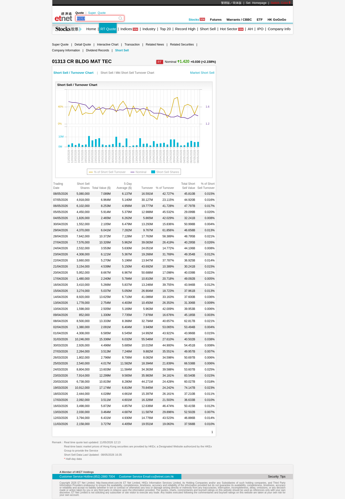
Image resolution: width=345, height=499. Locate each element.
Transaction (132, 44)
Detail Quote (83, 44)
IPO (260, 29)
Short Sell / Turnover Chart (74, 72)
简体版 (237, 3)
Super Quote (97, 13)
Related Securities (182, 44)
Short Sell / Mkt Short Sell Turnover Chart (127, 72)
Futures (216, 19)
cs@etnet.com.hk (162, 476)
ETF (260, 19)
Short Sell (208, 29)
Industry (148, 29)
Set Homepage (256, 3)
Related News (155, 44)
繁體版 (225, 3)
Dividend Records (97, 50)
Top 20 (165, 29)
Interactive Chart (107, 44)
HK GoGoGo (277, 19)
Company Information (66, 50)
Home (91, 29)
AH (250, 29)
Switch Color (281, 3)
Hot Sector (228, 29)
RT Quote (108, 29)
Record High (185, 29)
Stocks (197, 19)
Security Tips (277, 476)
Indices (126, 29)
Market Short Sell (202, 72)
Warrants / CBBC (239, 19)
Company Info (279, 29)
